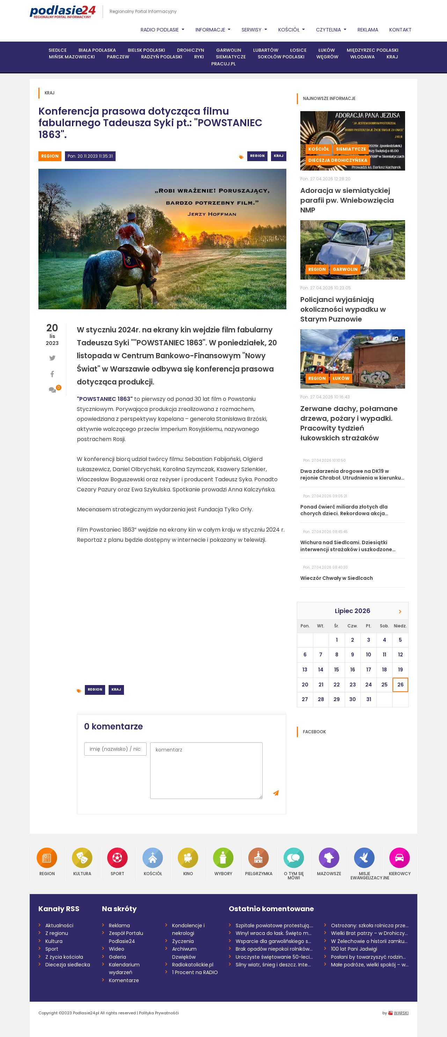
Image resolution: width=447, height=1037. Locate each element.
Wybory (223, 862)
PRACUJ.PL (223, 64)
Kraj (392, 57)
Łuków (326, 50)
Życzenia (183, 941)
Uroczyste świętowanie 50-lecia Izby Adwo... (275, 956)
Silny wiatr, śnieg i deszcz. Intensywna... (275, 964)
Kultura (82, 862)
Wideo (116, 948)
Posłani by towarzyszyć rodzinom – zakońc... (370, 956)
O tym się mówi (294, 864)
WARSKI (401, 1013)
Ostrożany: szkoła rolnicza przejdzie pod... (370, 925)
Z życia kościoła (64, 956)
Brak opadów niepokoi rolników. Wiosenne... (275, 948)
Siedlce (58, 50)
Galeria (117, 956)
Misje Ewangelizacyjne (365, 864)
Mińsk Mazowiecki (72, 57)
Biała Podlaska (97, 50)
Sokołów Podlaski (281, 57)
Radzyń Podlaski (161, 57)
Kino (188, 862)
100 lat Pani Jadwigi (354, 948)
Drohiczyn (190, 50)
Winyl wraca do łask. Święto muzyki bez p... (275, 933)
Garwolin (228, 50)
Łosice (298, 50)
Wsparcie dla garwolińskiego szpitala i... (275, 941)
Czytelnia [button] (329, 29)
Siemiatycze (231, 57)
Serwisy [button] (252, 29)
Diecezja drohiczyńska (337, 160)
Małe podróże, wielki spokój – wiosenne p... (370, 964)
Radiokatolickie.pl (192, 964)
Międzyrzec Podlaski (372, 50)
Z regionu (56, 933)
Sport (117, 862)
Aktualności (59, 925)
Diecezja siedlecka (67, 964)
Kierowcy (400, 862)
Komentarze (124, 980)
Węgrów (327, 57)
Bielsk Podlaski (146, 50)
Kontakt (400, 29)
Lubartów (265, 50)
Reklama (368, 29)
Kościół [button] (289, 29)
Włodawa (362, 57)
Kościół (318, 149)
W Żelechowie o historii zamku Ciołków (370, 941)
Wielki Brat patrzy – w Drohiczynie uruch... (370, 933)
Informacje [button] (211, 29)
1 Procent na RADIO (195, 972)
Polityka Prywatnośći (159, 1013)
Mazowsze (329, 862)
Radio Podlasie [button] (160, 29)
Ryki (199, 57)
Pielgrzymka (258, 862)
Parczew (118, 57)
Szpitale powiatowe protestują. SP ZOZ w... (275, 925)
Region (50, 156)
